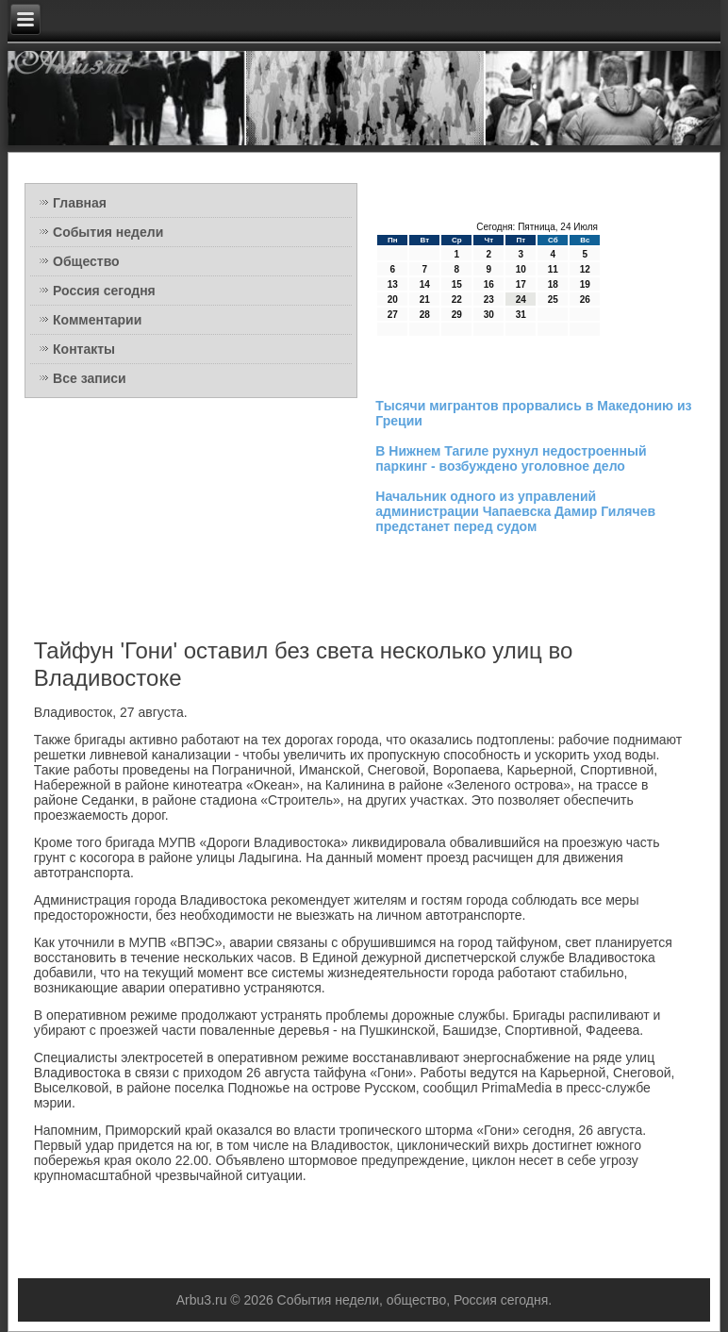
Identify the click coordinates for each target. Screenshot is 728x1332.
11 (553, 269)
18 (553, 284)
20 (393, 299)
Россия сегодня (104, 290)
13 (393, 284)
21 (425, 299)
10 (521, 269)
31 (521, 314)
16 (489, 284)
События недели (108, 232)
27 (393, 314)
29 (457, 314)
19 (585, 284)
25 (553, 299)
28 (425, 314)
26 (585, 299)
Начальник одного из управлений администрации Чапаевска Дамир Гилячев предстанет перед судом (515, 511)
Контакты (84, 349)
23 (489, 299)
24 (521, 299)
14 (425, 284)
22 (457, 299)
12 (585, 269)
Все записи (89, 378)
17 (521, 284)
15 (457, 284)
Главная (80, 202)
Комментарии (97, 319)
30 (489, 314)
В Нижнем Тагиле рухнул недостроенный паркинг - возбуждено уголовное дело (510, 458)
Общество (86, 261)
